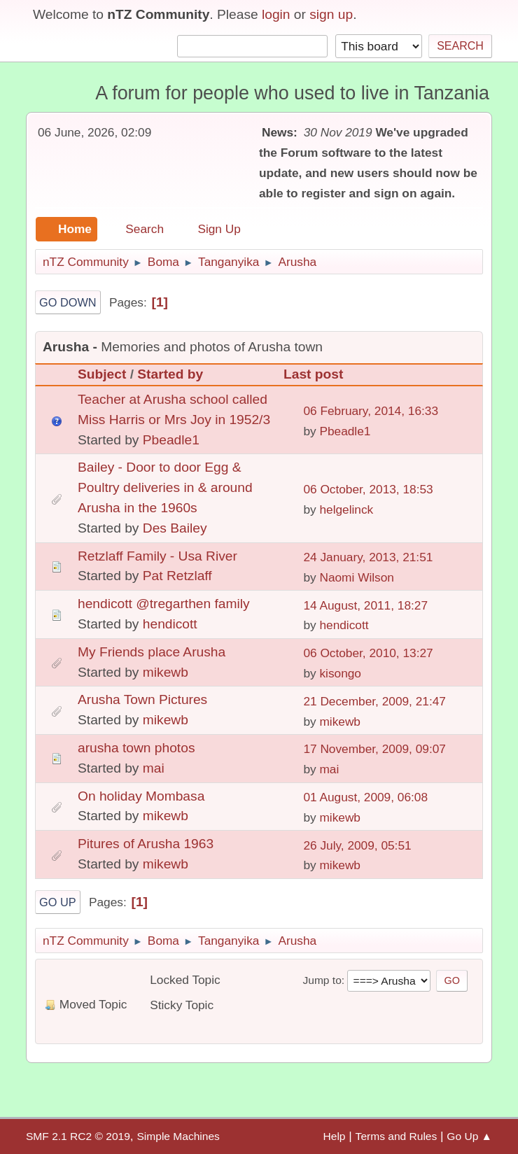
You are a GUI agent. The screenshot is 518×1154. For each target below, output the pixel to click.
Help (334, 1136)
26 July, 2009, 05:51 (357, 845)
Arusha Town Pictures (142, 699)
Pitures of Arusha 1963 (146, 843)
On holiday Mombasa (141, 796)
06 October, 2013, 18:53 (368, 489)
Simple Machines (177, 1136)
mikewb (165, 672)
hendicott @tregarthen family (164, 603)
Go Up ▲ (469, 1136)
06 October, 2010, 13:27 (368, 653)
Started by (170, 374)
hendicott (170, 624)
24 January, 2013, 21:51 (368, 557)
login (276, 14)
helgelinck (346, 509)
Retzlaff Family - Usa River (157, 556)
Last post (320, 374)
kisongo (340, 673)
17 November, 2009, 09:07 (374, 749)
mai (153, 768)
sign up (331, 14)
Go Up (57, 902)
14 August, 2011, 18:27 (365, 605)
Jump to (321, 980)
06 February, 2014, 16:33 (370, 411)
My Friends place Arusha (151, 652)
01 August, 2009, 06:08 (365, 797)
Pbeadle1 (171, 439)
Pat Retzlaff (177, 575)
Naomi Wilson (356, 577)
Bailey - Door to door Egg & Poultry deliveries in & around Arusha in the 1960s (165, 487)
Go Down (68, 302)
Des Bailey (175, 528)
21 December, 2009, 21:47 (374, 701)
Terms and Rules (397, 1136)
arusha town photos (136, 747)
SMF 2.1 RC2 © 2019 (78, 1136)
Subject (102, 374)
